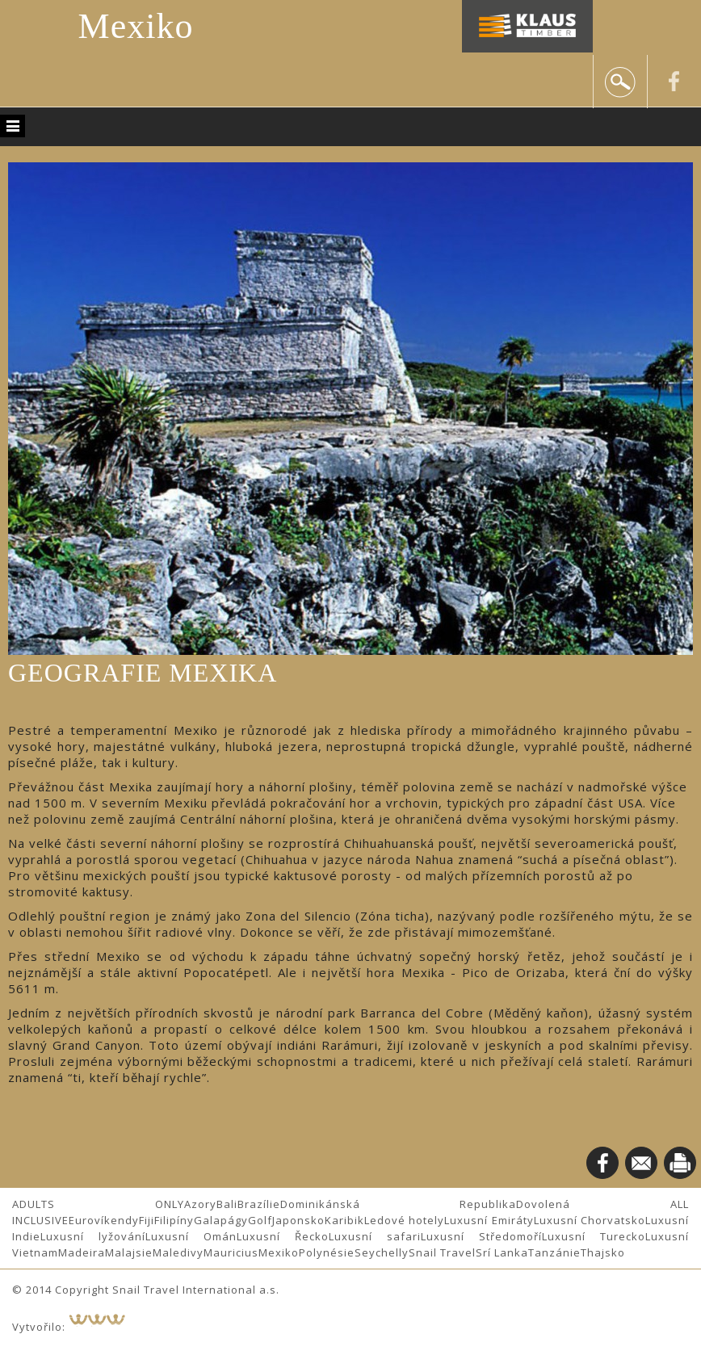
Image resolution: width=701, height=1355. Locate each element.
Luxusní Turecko (593, 1236)
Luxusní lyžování (92, 1236)
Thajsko (603, 1252)
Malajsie (129, 1252)
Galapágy (221, 1220)
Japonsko (298, 1220)
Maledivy (178, 1252)
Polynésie (327, 1252)
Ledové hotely (404, 1220)
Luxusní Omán (191, 1236)
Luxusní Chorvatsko (589, 1220)
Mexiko (136, 26)
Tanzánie (554, 1252)
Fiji (146, 1220)
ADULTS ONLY (98, 1204)
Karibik (344, 1220)
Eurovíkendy (104, 1220)
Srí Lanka (502, 1252)
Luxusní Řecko (283, 1236)
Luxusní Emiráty (488, 1220)
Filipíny (174, 1220)
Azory (200, 1204)
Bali (226, 1204)
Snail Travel (442, 1252)
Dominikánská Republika (398, 1204)
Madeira (81, 1252)
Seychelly (382, 1252)
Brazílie (258, 1204)
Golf (260, 1220)
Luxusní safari (375, 1236)
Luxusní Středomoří (481, 1236)
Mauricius (231, 1252)
